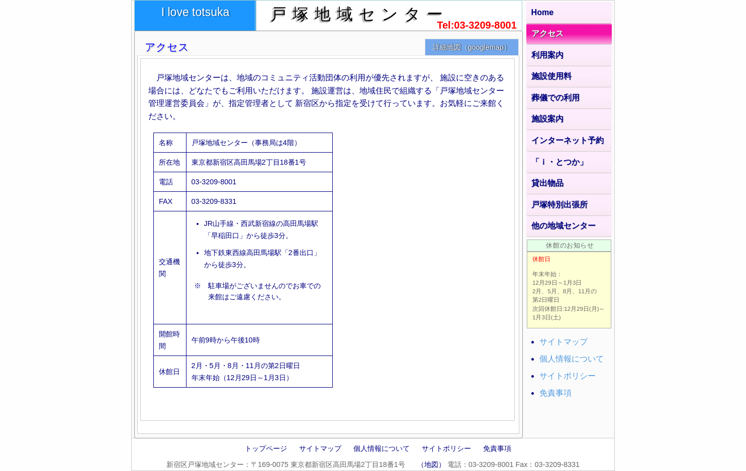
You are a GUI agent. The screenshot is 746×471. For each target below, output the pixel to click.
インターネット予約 (567, 140)
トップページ (266, 448)
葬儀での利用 (555, 97)
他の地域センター (563, 225)
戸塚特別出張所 (559, 204)
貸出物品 (547, 183)
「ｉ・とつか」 (559, 162)
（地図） (431, 464)
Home (542, 12)
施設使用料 (551, 76)
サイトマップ (563, 341)
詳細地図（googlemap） (472, 47)
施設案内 (547, 118)
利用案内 (547, 55)
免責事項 (555, 393)
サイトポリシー (567, 376)
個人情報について (571, 359)
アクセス (547, 33)
